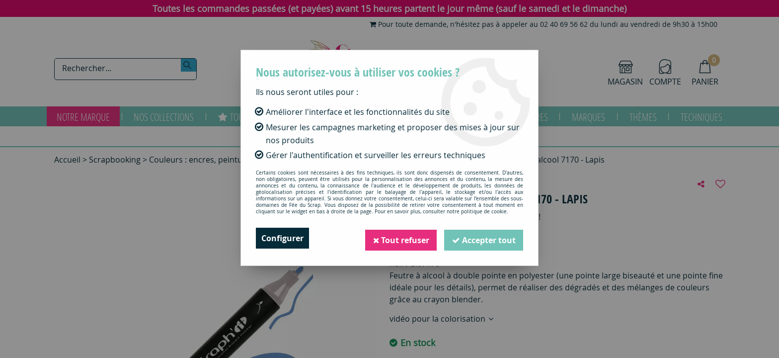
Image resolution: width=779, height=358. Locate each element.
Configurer (282, 238)
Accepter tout (483, 238)
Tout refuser (400, 238)
